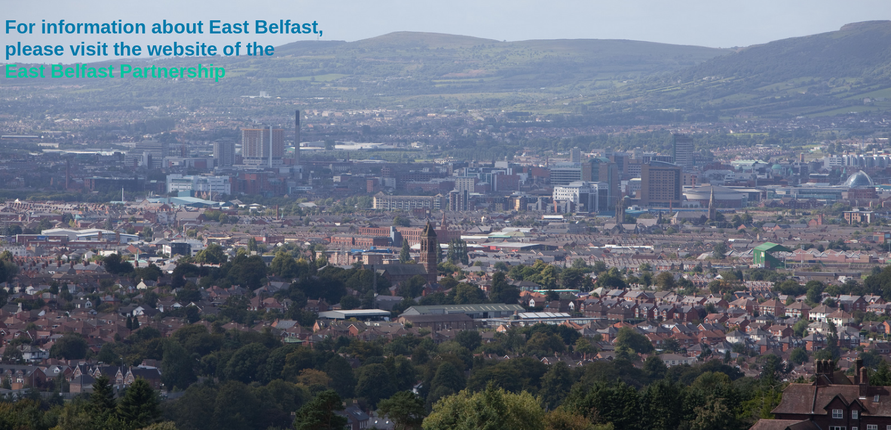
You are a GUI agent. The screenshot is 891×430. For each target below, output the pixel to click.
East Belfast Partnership (115, 71)
